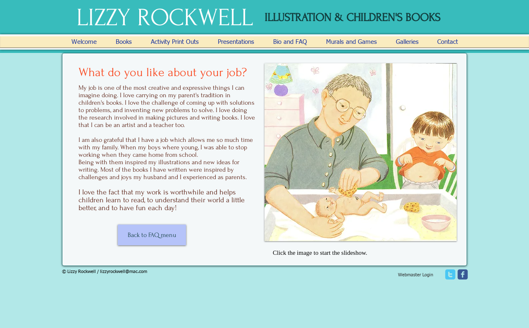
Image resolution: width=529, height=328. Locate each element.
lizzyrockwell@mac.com (123, 271)
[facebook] (463, 274)
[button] (360, 152)
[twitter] (450, 274)
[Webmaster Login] (415, 275)
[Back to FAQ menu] (152, 235)
